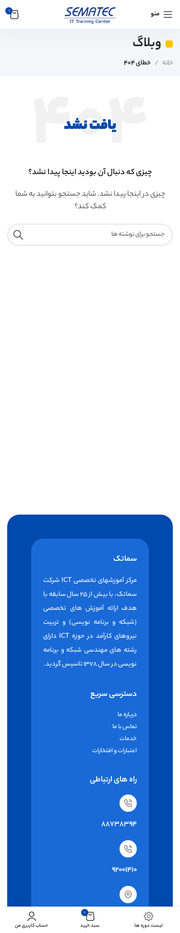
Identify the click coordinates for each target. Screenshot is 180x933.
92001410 (124, 870)
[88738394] (128, 803)
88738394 (119, 825)
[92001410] (128, 848)
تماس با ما (124, 727)
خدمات (128, 739)
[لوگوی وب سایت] (90, 14)
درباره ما (127, 715)
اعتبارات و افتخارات (114, 751)
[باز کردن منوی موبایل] (162, 14)
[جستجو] (90, 235)
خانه (167, 63)
